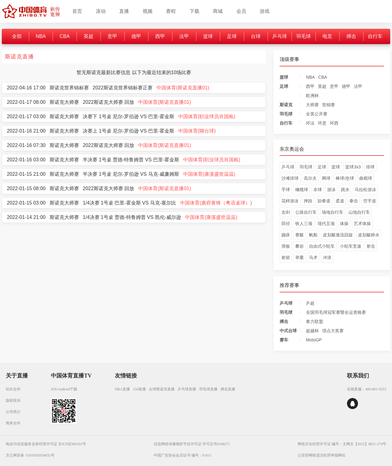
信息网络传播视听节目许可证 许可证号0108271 (192, 444)
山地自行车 (359, 212)
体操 (344, 223)
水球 (317, 189)
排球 (370, 166)
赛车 (284, 339)
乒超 (310, 303)
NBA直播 (122, 389)
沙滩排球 (290, 178)
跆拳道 (324, 200)
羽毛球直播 (208, 389)
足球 (232, 36)
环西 (334, 123)
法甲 (184, 36)
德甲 (136, 36)
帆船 (313, 234)
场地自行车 (332, 212)
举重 (299, 257)
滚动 (101, 11)
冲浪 (327, 257)
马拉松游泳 (365, 189)
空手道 (369, 200)
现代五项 (326, 223)
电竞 (327, 36)
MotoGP (314, 339)
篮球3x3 (353, 166)
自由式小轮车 (322, 246)
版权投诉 (13, 400)
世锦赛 (328, 104)
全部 (17, 36)
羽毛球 (303, 36)
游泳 (331, 189)
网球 (326, 178)
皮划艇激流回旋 (338, 234)
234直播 (139, 389)
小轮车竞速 (350, 246)
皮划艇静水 (368, 234)
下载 (194, 11)
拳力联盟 (314, 321)
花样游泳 (290, 200)
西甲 (160, 36)
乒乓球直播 (187, 389)
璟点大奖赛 (333, 330)
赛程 (171, 11)
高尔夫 (310, 178)
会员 (241, 11)
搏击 (351, 36)
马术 (313, 257)
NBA (41, 36)
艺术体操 (362, 223)
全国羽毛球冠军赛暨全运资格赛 (336, 312)
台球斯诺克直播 (162, 389)
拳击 (353, 200)
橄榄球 (301, 189)
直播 (124, 11)
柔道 (340, 200)
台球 (256, 36)
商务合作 (13, 423)
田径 (285, 223)
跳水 (345, 189)
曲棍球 (365, 178)
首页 (77, 11)
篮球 (208, 36)
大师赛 (312, 104)
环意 (322, 123)
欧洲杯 (312, 95)
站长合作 (13, 389)
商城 (218, 11)
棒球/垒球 (345, 178)
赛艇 (299, 234)
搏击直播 (228, 389)
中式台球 (288, 330)
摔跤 (308, 200)
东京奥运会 (292, 149)
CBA (65, 36)
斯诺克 (286, 104)
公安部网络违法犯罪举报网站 (321, 455)
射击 (371, 246)
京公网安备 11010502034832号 (30, 455)
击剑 (285, 212)
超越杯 (312, 330)
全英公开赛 (316, 113)
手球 (285, 189)
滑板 (285, 246)
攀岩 (299, 246)
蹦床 (285, 234)
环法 (310, 123)
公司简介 (13, 412)
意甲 (112, 36)
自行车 (375, 36)
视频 (148, 11)
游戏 (265, 11)
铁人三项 (303, 223)
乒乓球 (279, 36)
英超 (88, 36)
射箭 (285, 257)
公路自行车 (306, 212)
